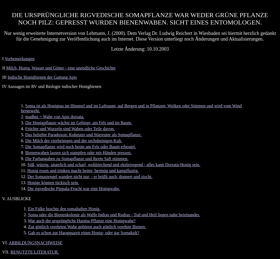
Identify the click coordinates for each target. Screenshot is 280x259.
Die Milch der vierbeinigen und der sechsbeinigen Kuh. (73, 140)
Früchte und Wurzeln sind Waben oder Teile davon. (70, 128)
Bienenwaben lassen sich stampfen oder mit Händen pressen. (78, 152)
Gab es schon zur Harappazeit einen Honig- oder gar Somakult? (83, 232)
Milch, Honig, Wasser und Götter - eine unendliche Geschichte (61, 68)
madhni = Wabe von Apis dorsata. (54, 116)
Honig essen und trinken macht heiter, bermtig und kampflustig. (83, 170)
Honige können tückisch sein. (53, 182)
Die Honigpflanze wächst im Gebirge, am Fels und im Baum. (78, 122)
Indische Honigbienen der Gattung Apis (42, 77)
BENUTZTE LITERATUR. (34, 252)
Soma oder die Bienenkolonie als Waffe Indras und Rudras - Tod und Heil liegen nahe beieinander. (114, 214)
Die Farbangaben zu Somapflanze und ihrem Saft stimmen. (77, 158)
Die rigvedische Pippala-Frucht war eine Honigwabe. (74, 188)
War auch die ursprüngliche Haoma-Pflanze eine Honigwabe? (82, 220)
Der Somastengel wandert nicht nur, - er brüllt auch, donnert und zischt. (90, 176)
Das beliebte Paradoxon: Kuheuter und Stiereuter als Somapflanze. (83, 134)
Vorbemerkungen (20, 58)
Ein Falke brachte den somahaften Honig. (64, 208)
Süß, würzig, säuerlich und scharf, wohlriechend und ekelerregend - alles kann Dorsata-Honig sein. (114, 164)
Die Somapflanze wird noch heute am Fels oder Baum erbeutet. (80, 146)
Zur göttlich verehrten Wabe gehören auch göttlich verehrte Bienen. (87, 226)
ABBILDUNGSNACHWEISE (35, 242)
